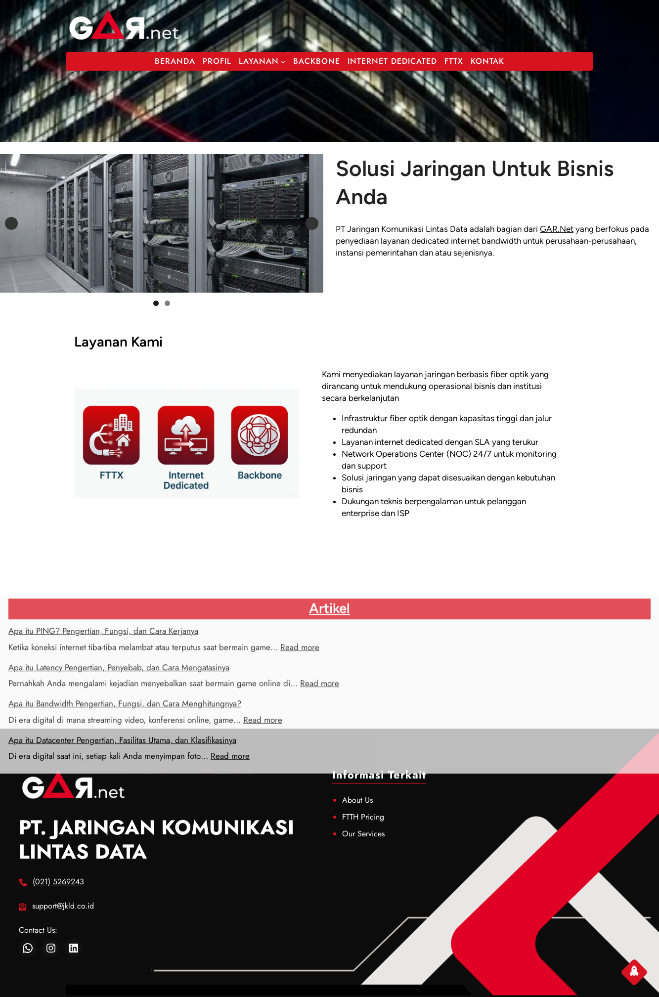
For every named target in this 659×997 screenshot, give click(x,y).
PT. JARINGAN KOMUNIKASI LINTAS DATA (156, 839)
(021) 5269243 (58, 881)
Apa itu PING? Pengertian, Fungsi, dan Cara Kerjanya (103, 691)
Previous (11, 223)
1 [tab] (156, 303)
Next (312, 223)
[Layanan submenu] (283, 61)
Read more (299, 707)
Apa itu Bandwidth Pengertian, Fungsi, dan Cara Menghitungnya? (124, 764)
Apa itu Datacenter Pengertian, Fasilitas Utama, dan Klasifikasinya (122, 800)
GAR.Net (556, 229)
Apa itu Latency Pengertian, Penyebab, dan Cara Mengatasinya (118, 728)
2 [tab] (167, 303)
